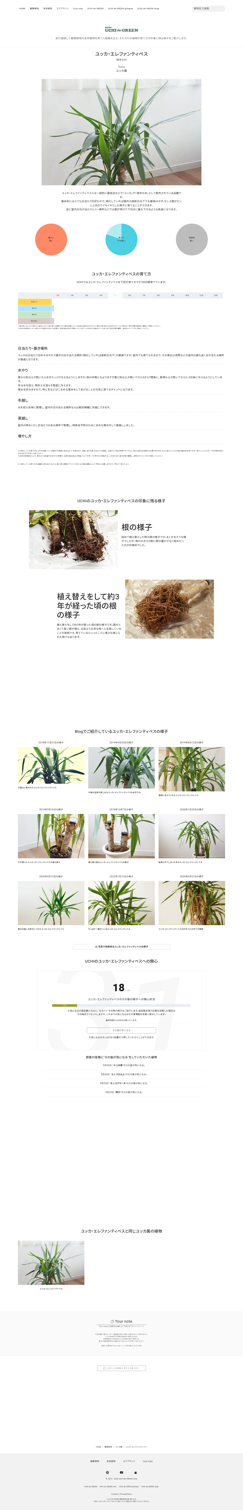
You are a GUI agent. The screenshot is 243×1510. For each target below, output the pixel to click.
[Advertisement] (121, 688)
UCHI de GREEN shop (148, 8)
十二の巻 (118, 1065)
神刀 (118, 1092)
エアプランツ (63, 8)
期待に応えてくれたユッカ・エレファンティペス (178, 795)
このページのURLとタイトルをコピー (121, 1368)
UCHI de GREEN (95, 8)
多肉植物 (47, 8)
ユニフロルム (118, 1074)
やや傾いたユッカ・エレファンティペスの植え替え (39, 862)
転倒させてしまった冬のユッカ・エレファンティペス (180, 862)
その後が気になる (121, 1030)
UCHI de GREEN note (108, 1487)
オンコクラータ (118, 1083)
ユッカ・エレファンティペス (51, 1288)
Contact (114, 1494)
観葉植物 (34, 8)
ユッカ (120, 71)
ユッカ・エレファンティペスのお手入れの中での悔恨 (181, 929)
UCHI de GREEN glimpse (120, 8)
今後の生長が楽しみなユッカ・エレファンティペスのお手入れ (114, 792)
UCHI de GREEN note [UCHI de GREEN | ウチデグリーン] (128, 1478)
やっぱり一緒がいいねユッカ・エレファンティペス (109, 929)
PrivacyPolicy (126, 1494)
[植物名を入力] (208, 9)
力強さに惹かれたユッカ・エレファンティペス (37, 787)
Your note (78, 8)
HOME (22, 8)
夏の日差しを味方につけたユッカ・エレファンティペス (41, 929)
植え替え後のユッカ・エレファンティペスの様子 (108, 862)
